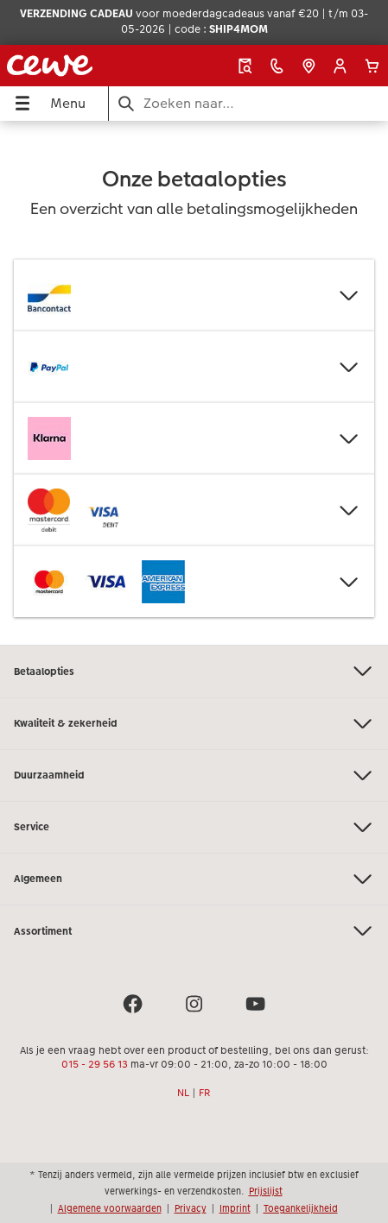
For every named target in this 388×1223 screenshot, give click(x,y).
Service (194, 827)
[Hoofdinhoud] (194, 383)
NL (183, 1093)
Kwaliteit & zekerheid (194, 723)
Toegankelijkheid (301, 1208)
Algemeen (194, 879)
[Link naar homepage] (75, 65)
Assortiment (194, 930)
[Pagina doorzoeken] (248, 103)
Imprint (235, 1208)
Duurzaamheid (194, 775)
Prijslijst (266, 1191)
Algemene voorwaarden (110, 1208)
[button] (340, 66)
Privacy (191, 1208)
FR (205, 1093)
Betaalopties (194, 671)
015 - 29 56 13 (94, 1064)
